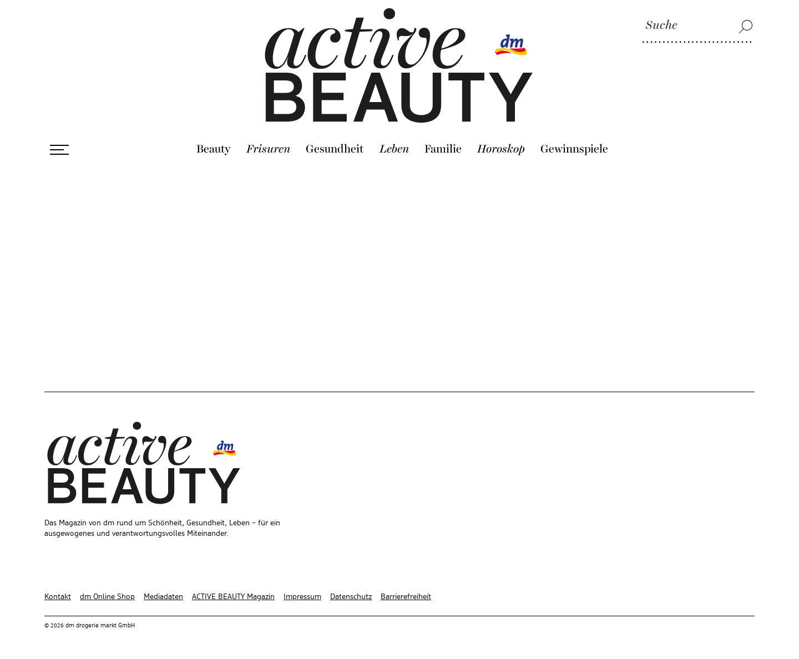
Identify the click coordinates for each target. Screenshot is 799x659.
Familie (443, 149)
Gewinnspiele (574, 149)
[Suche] (697, 26)
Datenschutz (351, 597)
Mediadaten (163, 597)
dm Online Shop (107, 597)
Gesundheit (335, 149)
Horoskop (501, 149)
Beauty (213, 149)
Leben (394, 149)
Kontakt (57, 597)
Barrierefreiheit (406, 597)
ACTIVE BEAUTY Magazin (233, 597)
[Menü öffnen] (59, 149)
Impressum (302, 597)
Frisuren (268, 149)
